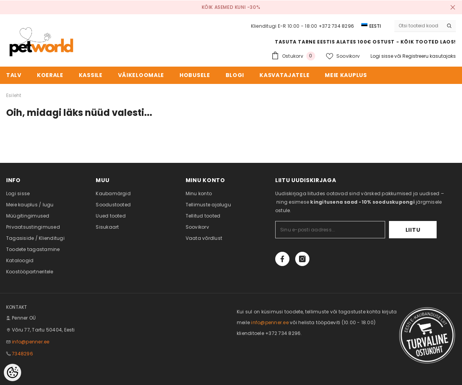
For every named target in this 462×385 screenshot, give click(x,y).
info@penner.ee (30, 341)
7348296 (22, 353)
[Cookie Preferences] (12, 372)
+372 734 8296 (336, 26)
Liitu (412, 230)
